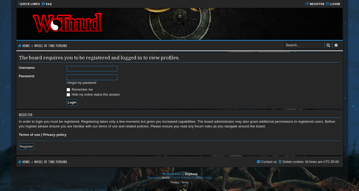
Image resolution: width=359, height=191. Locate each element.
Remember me (80, 89)
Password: (27, 76)
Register (26, 146)
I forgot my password (81, 83)
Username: (27, 68)
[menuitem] (46, 4)
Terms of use (29, 135)
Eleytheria (191, 174)
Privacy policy (55, 135)
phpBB (166, 177)
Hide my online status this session (93, 94)
